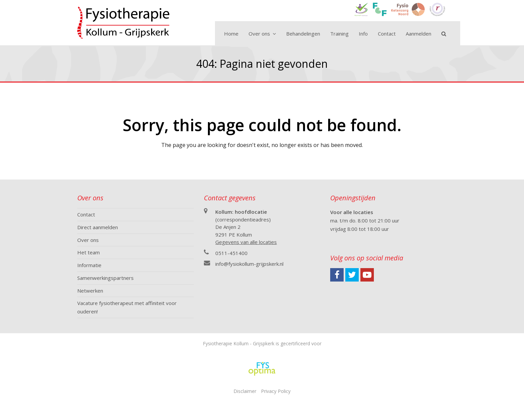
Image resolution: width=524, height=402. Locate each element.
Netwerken (90, 290)
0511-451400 (231, 253)
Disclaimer (244, 391)
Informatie (89, 265)
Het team (88, 252)
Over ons (88, 240)
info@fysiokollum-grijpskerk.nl (249, 263)
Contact (86, 214)
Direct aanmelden (97, 227)
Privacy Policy (276, 391)
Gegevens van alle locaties (246, 242)
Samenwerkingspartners (105, 277)
